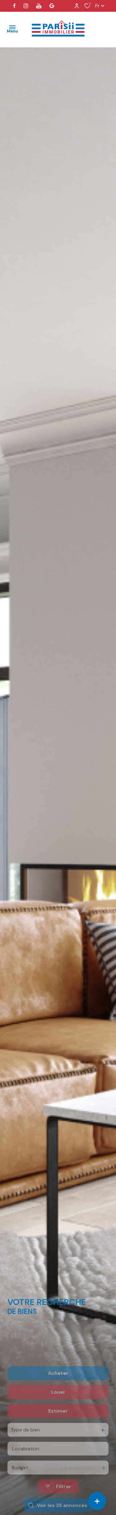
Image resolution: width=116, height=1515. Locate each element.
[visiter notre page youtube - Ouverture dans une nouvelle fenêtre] (38, 6)
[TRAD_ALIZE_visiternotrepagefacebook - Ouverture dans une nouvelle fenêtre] (14, 6)
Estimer (58, 1430)
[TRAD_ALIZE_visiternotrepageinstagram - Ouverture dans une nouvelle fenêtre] (26, 6)
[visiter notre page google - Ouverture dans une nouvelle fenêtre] (51, 6)
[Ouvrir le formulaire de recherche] (58, 1506)
